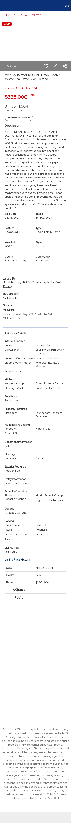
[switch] (46, 66)
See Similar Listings (19, 117)
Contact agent (13, 66)
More (65, 6)
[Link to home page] (3, 5)
